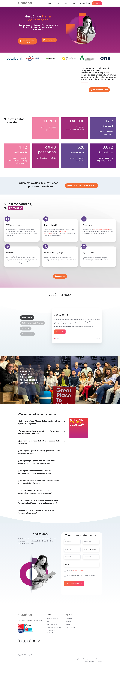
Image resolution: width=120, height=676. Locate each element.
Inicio (49, 3)
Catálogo (82, 3)
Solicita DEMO (97, 3)
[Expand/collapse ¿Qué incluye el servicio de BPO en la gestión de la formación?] (64, 441)
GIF (48, 621)
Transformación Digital (54, 627)
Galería (68, 624)
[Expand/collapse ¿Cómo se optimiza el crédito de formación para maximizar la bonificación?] (64, 481)
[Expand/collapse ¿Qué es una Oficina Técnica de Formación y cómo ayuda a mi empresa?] (64, 421)
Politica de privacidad (77, 570)
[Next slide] (117, 58)
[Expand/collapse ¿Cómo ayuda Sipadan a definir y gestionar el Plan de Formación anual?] (64, 451)
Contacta (69, 618)
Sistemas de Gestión (89, 661)
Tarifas (65, 3)
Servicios (57, 3)
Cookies (98, 659)
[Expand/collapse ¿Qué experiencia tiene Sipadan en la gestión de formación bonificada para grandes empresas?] (64, 501)
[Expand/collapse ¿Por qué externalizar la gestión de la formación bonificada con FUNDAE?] (64, 431)
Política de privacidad (87, 659)
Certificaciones (70, 627)
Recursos (73, 3)
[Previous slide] (3, 58)
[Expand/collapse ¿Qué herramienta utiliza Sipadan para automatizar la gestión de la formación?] (64, 491)
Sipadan (69, 614)
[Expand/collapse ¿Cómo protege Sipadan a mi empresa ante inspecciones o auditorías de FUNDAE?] (64, 461)
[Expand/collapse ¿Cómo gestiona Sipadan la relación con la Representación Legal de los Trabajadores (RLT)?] (64, 471)
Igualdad (100, 661)
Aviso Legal (76, 659)
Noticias (68, 621)
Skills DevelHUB (52, 624)
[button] (89, 3)
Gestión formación (52, 618)
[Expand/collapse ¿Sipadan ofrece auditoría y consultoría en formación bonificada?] (64, 511)
